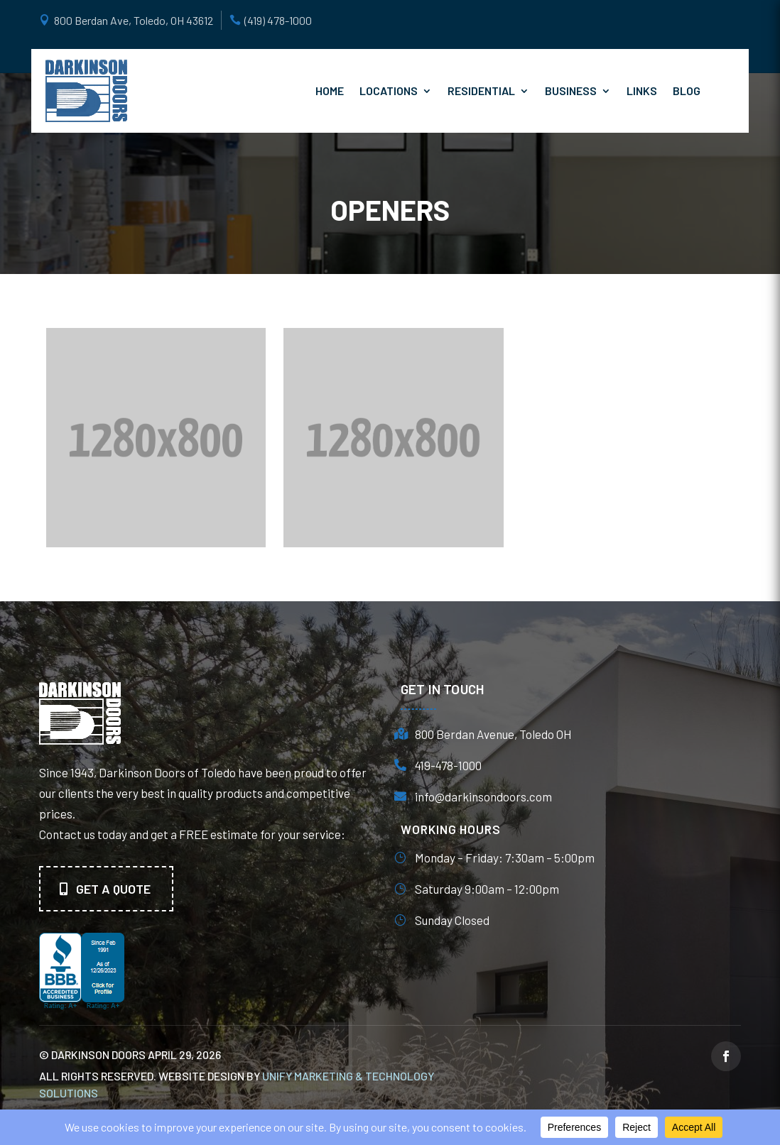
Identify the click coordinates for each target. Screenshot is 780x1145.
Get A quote (113, 889)
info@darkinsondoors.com (483, 796)
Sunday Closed (452, 920)
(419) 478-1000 (278, 20)
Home (329, 90)
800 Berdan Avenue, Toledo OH (493, 734)
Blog (686, 90)
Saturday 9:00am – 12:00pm (487, 889)
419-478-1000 (448, 765)
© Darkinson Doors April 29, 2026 (130, 1054)
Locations (388, 90)
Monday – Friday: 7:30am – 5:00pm (505, 857)
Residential (481, 90)
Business (571, 90)
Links (642, 90)
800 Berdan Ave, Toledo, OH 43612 (133, 20)
